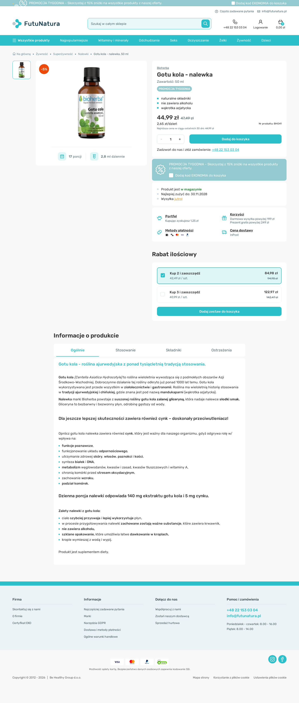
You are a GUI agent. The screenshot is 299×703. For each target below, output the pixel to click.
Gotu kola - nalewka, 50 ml (111, 54)
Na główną (21, 54)
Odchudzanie (149, 40)
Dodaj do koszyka (235, 139)
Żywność (244, 40)
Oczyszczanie (198, 40)
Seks (173, 40)
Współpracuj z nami (168, 609)
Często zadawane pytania (234, 11)
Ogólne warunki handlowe (101, 636)
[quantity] (170, 139)
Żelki (223, 40)
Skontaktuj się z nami (26, 609)
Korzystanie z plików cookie (231, 677)
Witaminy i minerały (113, 40)
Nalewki (83, 54)
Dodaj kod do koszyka (261, 3)
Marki (87, 616)
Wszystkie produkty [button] (31, 40)
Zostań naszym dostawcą (172, 616)
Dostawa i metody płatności (102, 630)
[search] (149, 23)
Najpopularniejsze (74, 40)
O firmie (17, 616)
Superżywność (63, 54)
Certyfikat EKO (21, 623)
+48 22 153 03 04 (225, 150)
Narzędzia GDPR (95, 623)
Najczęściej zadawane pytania (104, 609)
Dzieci (266, 40)
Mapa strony (201, 677)
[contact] (235, 23)
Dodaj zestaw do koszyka (219, 311)
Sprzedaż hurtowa (167, 623)
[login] (260, 23)
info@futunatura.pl (272, 11)
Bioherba (163, 68)
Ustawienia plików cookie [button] (270, 677)
